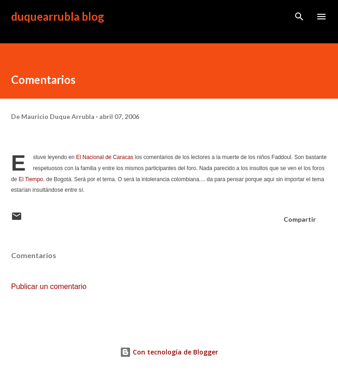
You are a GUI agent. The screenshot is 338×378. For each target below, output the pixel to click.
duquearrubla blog (57, 16)
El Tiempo (30, 179)
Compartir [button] (300, 219)
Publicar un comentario (49, 286)
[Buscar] (299, 16)
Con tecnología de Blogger (169, 352)
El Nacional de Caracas (104, 157)
